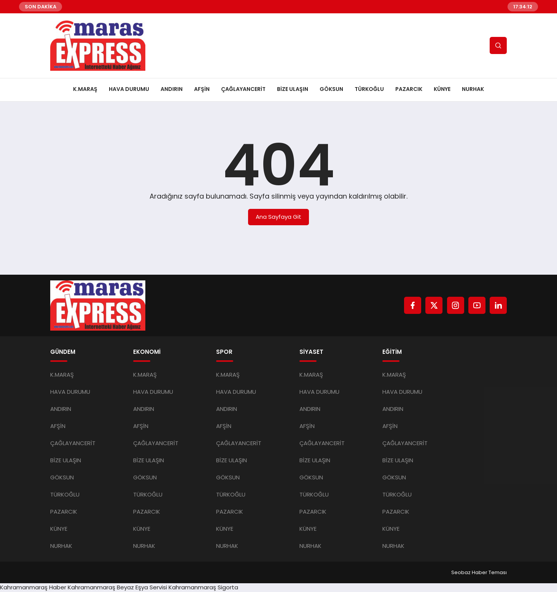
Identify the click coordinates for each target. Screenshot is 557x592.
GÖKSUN (331, 89)
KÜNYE (442, 89)
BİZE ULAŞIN (292, 89)
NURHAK (473, 89)
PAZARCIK (408, 89)
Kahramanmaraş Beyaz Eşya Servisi (117, 587)
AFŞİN (202, 89)
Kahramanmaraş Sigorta (203, 587)
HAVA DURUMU (129, 89)
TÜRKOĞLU (369, 89)
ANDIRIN (172, 89)
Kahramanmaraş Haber (33, 587)
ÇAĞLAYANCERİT (243, 89)
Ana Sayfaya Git (278, 217)
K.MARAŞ (85, 89)
